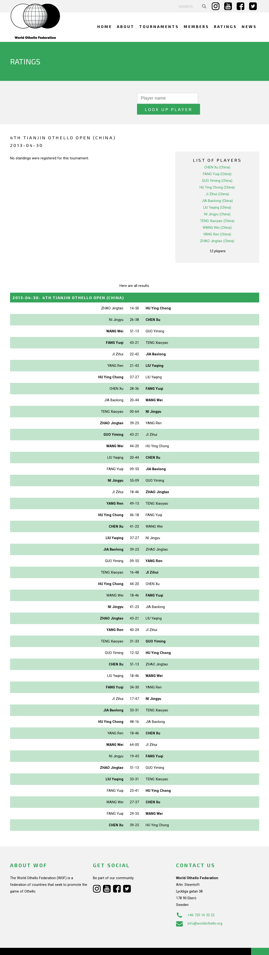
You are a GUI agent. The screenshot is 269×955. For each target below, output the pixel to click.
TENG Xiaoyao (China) (217, 210)
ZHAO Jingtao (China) (217, 230)
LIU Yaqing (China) (217, 196)
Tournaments (159, 26)
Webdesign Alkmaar (34, 946)
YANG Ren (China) (217, 223)
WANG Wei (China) (217, 216)
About (125, 26)
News (249, 26)
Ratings (225, 26)
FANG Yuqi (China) (217, 163)
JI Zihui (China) (217, 183)
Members (196, 26)
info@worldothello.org (199, 912)
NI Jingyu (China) (217, 203)
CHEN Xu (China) (217, 156)
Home (104, 26)
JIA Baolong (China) (217, 190)
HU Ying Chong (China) (217, 176)
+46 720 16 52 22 (195, 904)
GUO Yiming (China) (217, 170)
